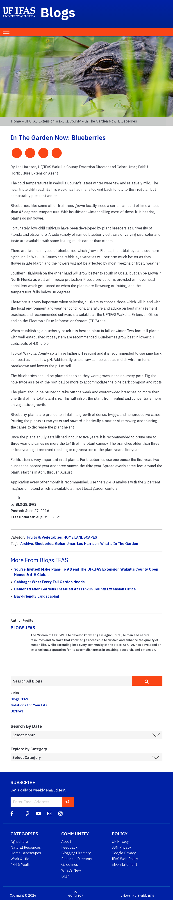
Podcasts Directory (76, 859)
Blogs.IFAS (19, 699)
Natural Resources (26, 847)
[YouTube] (38, 813)
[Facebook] (12, 813)
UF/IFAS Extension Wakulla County (53, 121)
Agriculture (19, 841)
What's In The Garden (119, 543)
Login (65, 876)
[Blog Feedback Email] (49, 813)
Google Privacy (124, 853)
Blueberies (44, 543)
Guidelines (69, 864)
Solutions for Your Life (29, 705)
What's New (71, 870)
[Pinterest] (27, 813)
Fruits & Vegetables (44, 537)
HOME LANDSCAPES (80, 537)
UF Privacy (120, 841)
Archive (26, 543)
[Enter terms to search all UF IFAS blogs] (71, 681)
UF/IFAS (17, 711)
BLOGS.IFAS (23, 627)
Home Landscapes (26, 853)
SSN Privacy (121, 847)
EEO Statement (124, 864)
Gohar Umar (65, 543)
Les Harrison (88, 543)
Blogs (58, 12)
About (66, 841)
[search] (147, 681)
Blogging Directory (76, 853)
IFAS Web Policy (125, 859)
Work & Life (20, 859)
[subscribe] (67, 802)
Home (16, 121)
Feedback (69, 847)
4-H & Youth (20, 864)
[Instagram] (60, 813)
